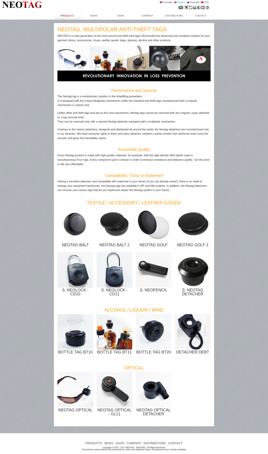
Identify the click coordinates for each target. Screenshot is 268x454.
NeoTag (21, 5)
